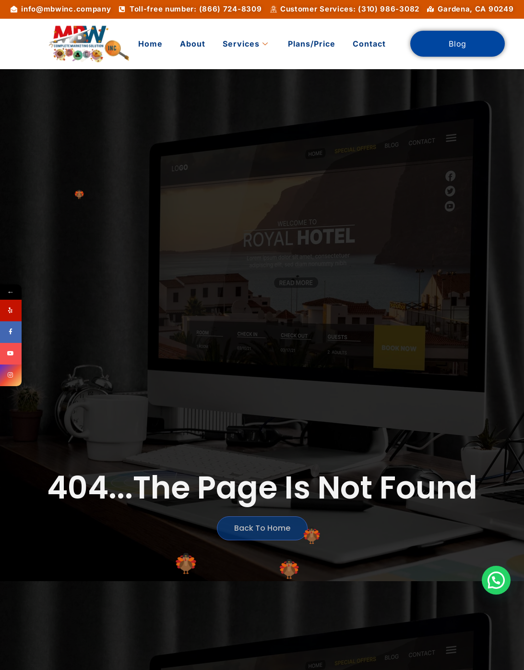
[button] (496, 580)
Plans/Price (311, 44)
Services (245, 44)
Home (150, 44)
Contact (369, 44)
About (192, 44)
